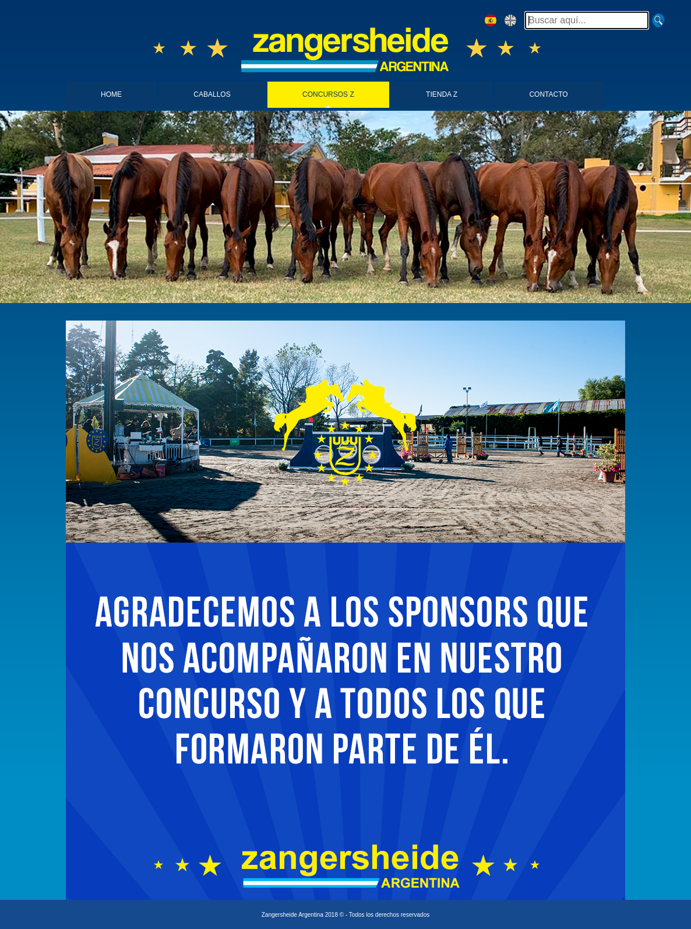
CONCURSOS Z (328, 94)
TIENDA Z (441, 94)
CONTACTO (548, 94)
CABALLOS (211, 94)
